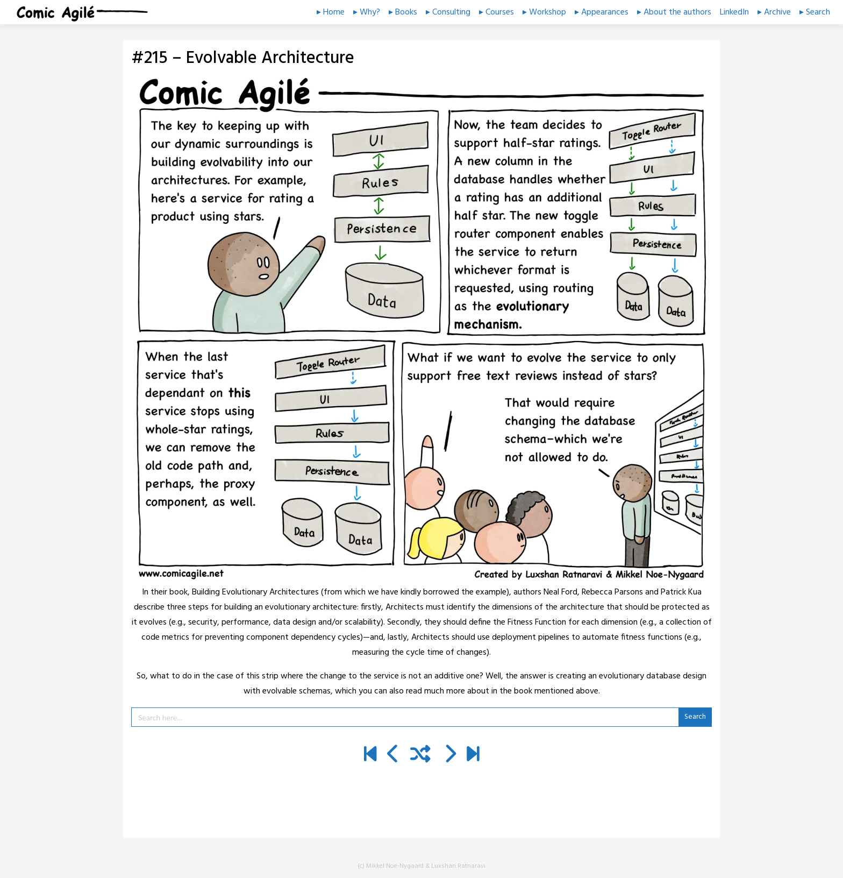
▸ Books (403, 12)
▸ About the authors (674, 12)
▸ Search (814, 12)
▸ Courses (496, 12)
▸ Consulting (448, 12)
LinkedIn (734, 12)
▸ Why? (366, 12)
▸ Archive (774, 12)
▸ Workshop (544, 12)
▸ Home (331, 12)
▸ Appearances (601, 12)
